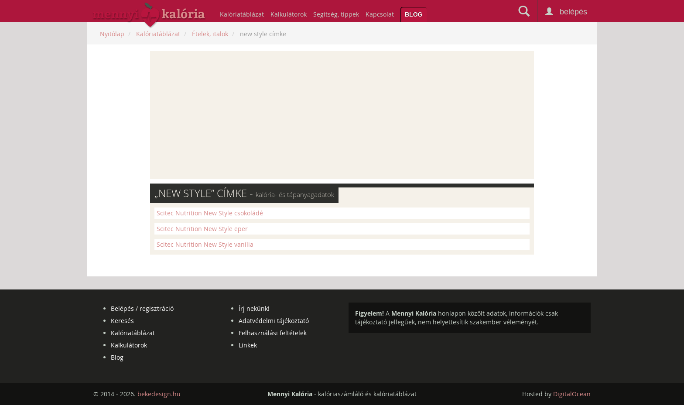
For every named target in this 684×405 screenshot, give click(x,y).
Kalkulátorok (288, 14)
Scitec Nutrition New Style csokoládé (210, 213)
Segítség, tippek (336, 14)
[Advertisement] (342, 115)
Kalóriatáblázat (242, 14)
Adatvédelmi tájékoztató (274, 321)
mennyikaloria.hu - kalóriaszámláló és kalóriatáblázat (149, 16)
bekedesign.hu (159, 394)
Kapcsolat (380, 14)
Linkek (248, 345)
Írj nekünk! (254, 308)
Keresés (122, 321)
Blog (413, 14)
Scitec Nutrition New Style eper (202, 229)
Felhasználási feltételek (273, 333)
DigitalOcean (572, 394)
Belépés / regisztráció (142, 308)
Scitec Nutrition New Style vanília (205, 244)
